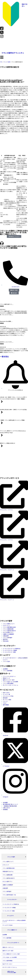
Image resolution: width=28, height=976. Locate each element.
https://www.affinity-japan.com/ (11, 830)
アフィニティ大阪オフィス (7, 837)
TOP (1, 62)
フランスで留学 (6, 62)
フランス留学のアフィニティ (12, 53)
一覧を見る (4, 356)
